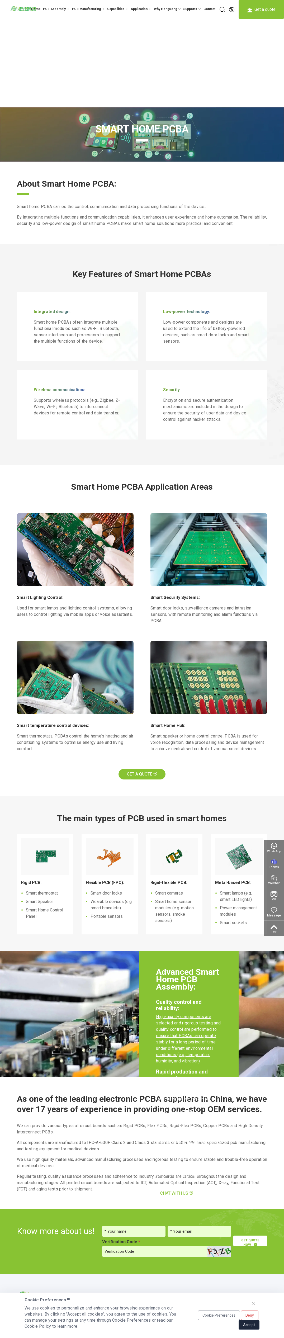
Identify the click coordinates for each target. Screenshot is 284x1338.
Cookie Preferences (218, 1315)
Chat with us (176, 1192)
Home (36, 9)
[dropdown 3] (117, 9)
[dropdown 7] (209, 9)
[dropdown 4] (56, 9)
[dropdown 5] (167, 9)
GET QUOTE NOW (250, 1242)
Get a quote (261, 10)
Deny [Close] (249, 1315)
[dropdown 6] (192, 9)
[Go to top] (274, 928)
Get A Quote (142, 774)
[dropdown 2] (88, 9)
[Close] (253, 1304)
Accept (249, 1325)
